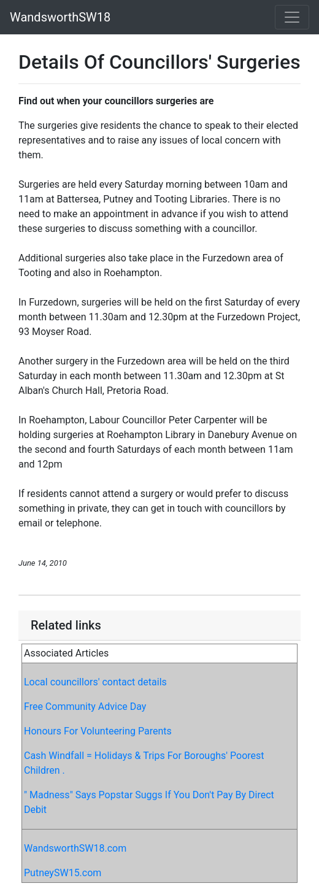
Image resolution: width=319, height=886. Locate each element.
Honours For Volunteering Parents (98, 731)
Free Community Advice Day (85, 706)
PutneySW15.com (62, 873)
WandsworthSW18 (60, 17)
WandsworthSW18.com (75, 848)
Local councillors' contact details (95, 682)
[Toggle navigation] (292, 17)
